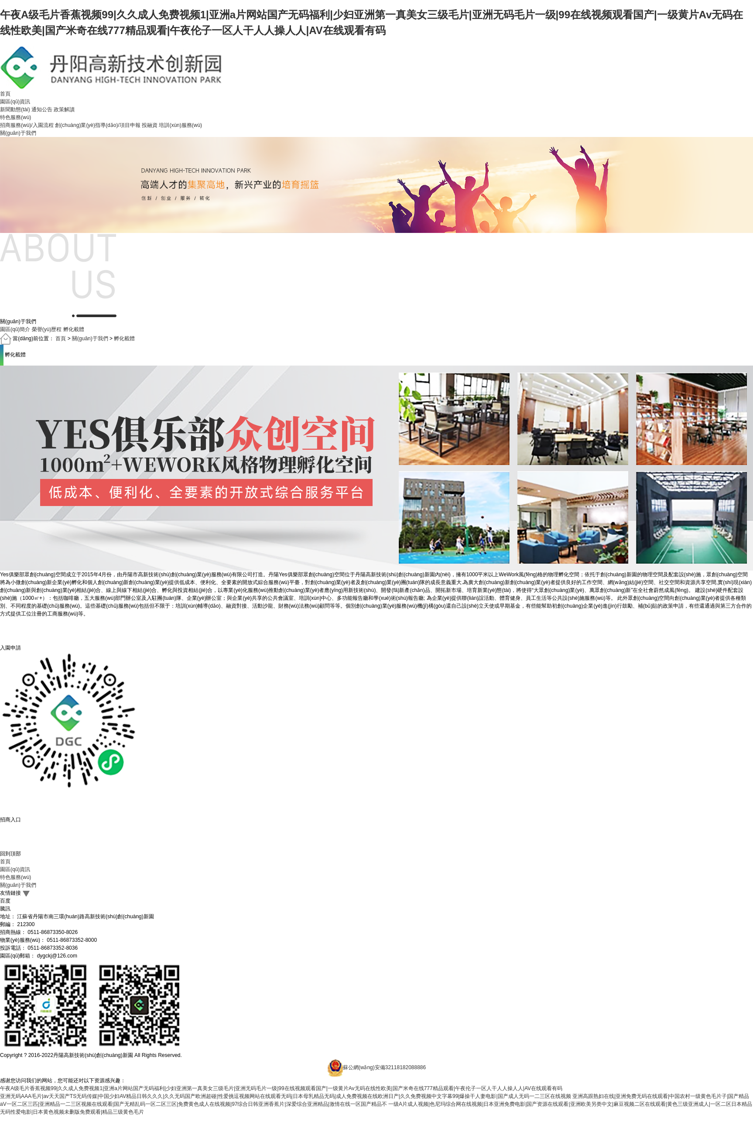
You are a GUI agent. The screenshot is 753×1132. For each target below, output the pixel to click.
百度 (5, 901)
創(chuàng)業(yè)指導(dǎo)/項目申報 (97, 125)
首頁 (5, 94)
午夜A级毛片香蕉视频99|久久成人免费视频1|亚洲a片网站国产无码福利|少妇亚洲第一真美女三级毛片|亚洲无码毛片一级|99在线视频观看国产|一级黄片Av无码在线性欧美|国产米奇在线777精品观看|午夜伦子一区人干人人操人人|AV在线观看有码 (281, 1088)
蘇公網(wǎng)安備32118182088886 (384, 1068)
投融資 (149, 125)
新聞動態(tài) (15, 109)
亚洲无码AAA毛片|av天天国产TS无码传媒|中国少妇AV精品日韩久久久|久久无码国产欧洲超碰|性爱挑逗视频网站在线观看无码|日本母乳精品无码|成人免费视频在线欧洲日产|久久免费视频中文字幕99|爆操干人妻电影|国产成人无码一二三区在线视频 (285, 1096)
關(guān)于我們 (18, 133)
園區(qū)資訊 (15, 102)
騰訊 (5, 909)
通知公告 (41, 109)
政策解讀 (64, 109)
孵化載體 (124, 339)
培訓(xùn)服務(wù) (180, 125)
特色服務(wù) (15, 117)
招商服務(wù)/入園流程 (27, 125)
